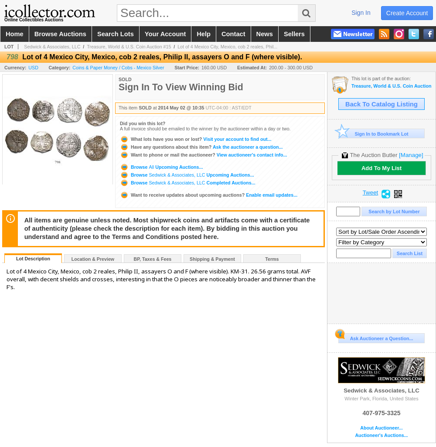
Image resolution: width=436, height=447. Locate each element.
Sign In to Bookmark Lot (373, 134)
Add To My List (381, 168)
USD (33, 67)
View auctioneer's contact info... (203, 154)
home (15, 34)
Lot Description (33, 258)
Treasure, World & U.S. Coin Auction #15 (129, 46)
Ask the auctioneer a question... (201, 147)
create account (407, 13)
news (264, 34)
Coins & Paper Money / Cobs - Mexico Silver (118, 67)
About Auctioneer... (381, 428)
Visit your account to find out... (195, 139)
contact (233, 34)
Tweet (370, 193)
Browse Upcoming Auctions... (161, 167)
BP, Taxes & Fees (153, 259)
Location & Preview (93, 259)
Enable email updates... (208, 195)
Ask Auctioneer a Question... (375, 337)
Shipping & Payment (212, 259)
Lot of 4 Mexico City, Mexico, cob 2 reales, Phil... (227, 46)
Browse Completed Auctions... (187, 182)
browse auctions (60, 34)
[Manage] (411, 155)
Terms (272, 259)
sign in (361, 12)
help (204, 34)
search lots (115, 34)
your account (165, 34)
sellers (294, 34)
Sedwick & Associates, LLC (52, 46)
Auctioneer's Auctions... (381, 435)
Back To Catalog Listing (381, 104)
